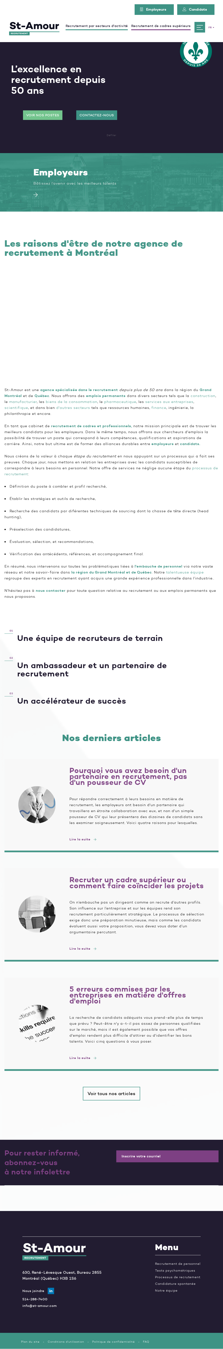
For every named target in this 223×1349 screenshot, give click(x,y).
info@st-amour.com (39, 1305)
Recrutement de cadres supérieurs (161, 26)
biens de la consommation (71, 401)
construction (203, 395)
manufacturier (23, 401)
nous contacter (51, 590)
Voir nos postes (42, 115)
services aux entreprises (169, 401)
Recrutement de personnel (178, 1263)
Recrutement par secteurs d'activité (97, 26)
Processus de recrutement (177, 1277)
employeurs (162, 443)
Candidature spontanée (175, 1283)
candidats (189, 443)
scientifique (16, 407)
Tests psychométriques (175, 1270)
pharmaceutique (120, 401)
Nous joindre (33, 1290)
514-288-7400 (34, 1299)
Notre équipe (166, 1290)
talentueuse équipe (185, 572)
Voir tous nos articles (111, 1093)
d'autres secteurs (73, 407)
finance (158, 407)
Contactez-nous (96, 115)
